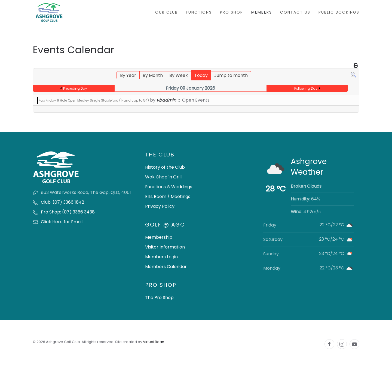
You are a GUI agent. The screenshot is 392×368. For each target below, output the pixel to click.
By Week (178, 75)
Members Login (161, 257)
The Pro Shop (159, 297)
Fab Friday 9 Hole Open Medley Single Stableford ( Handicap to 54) (94, 100)
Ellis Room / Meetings (167, 196)
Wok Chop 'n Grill (163, 177)
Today (201, 75)
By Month (153, 75)
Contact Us (295, 12)
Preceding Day (75, 88)
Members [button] (261, 12)
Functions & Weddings (168, 187)
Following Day (305, 88)
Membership (158, 237)
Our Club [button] (166, 12)
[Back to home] (49, 12)
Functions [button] (199, 12)
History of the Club (165, 167)
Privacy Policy (159, 206)
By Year (128, 75)
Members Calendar (166, 266)
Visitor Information (165, 247)
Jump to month (231, 75)
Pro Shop (231, 12)
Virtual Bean (153, 341)
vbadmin (166, 100)
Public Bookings (338, 12)
